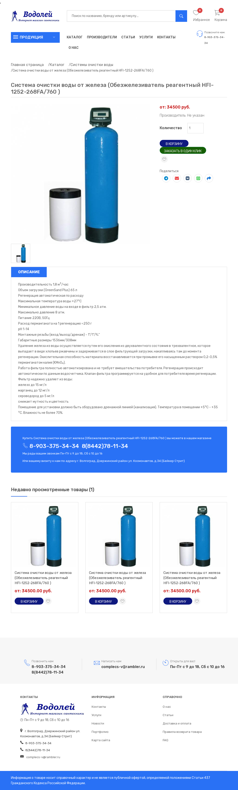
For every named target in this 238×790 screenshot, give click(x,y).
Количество (171, 128)
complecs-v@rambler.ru (123, 667)
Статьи (128, 37)
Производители (102, 37)
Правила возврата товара (182, 732)
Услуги (146, 37)
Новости (98, 723)
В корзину (174, 144)
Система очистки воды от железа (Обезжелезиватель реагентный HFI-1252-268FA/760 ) (43, 578)
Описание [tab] (29, 272)
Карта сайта (101, 740)
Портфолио (100, 732)
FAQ (165, 740)
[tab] (20, 253)
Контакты (166, 37)
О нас (74, 48)
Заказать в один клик (183, 151)
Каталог (75, 37)
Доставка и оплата (177, 723)
